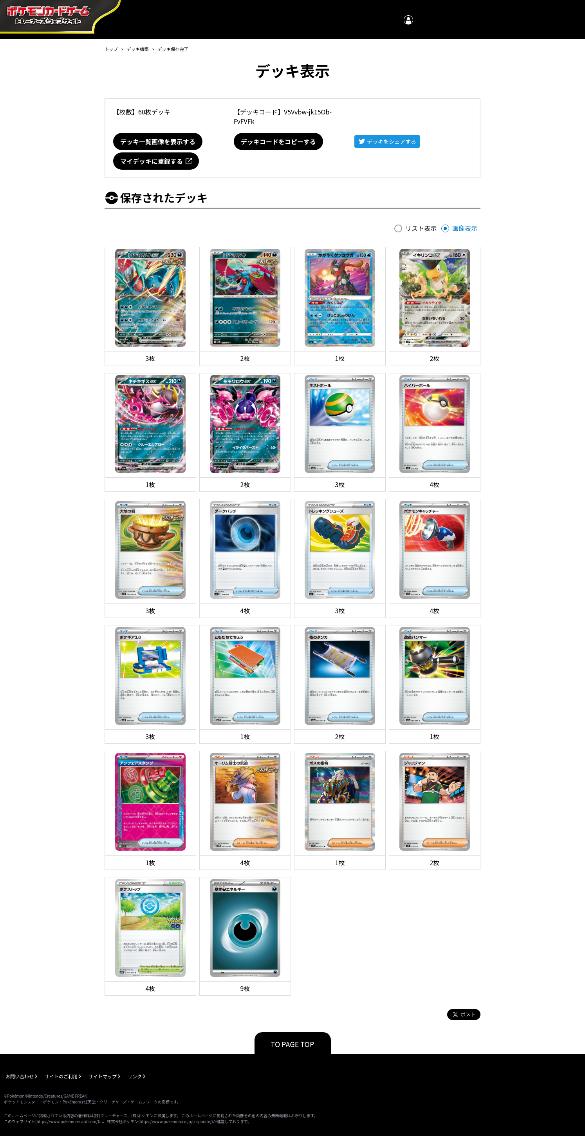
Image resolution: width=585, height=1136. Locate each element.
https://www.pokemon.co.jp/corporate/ (176, 1121)
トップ (111, 49)
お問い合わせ (19, 1076)
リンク (135, 1076)
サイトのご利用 (61, 1076)
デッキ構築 (137, 49)
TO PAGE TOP (292, 1044)
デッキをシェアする (391, 141)
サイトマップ (102, 1076)
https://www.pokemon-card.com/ (67, 1121)
